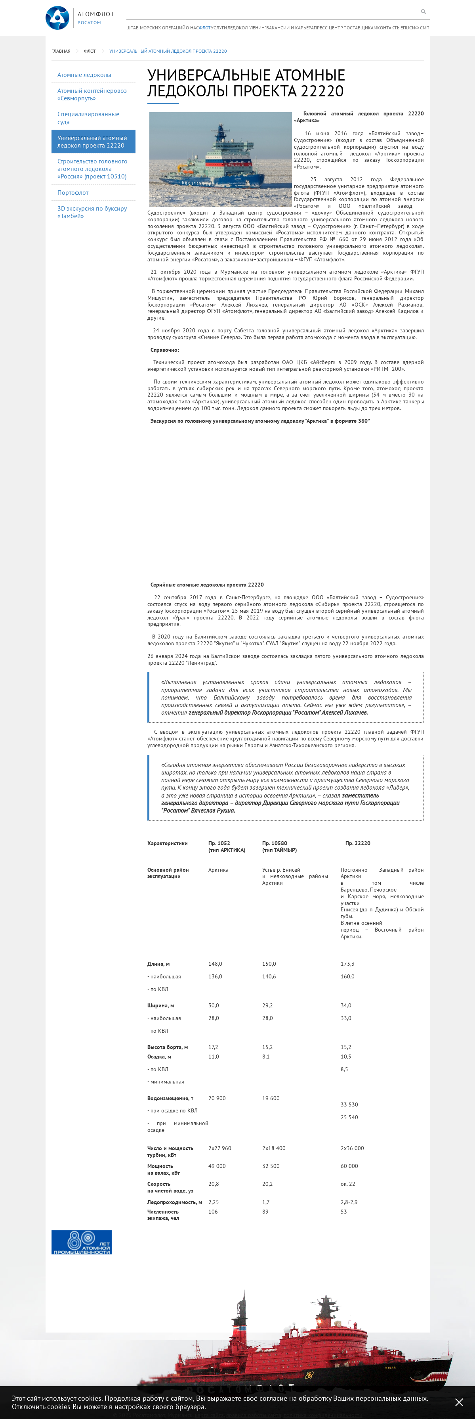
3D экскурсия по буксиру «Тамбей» (92, 212)
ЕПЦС (406, 28)
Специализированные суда (88, 117)
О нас (192, 28)
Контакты (389, 28)
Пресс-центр (328, 28)
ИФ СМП (420, 28)
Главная (61, 51)
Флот (205, 28)
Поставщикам (360, 28)
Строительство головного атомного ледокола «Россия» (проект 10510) (92, 168)
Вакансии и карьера (290, 28)
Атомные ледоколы (84, 75)
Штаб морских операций (155, 28)
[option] (82, 1242)
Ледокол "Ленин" (246, 28)
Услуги (219, 28)
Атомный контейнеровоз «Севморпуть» (92, 94)
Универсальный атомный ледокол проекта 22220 (168, 51)
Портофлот (72, 192)
